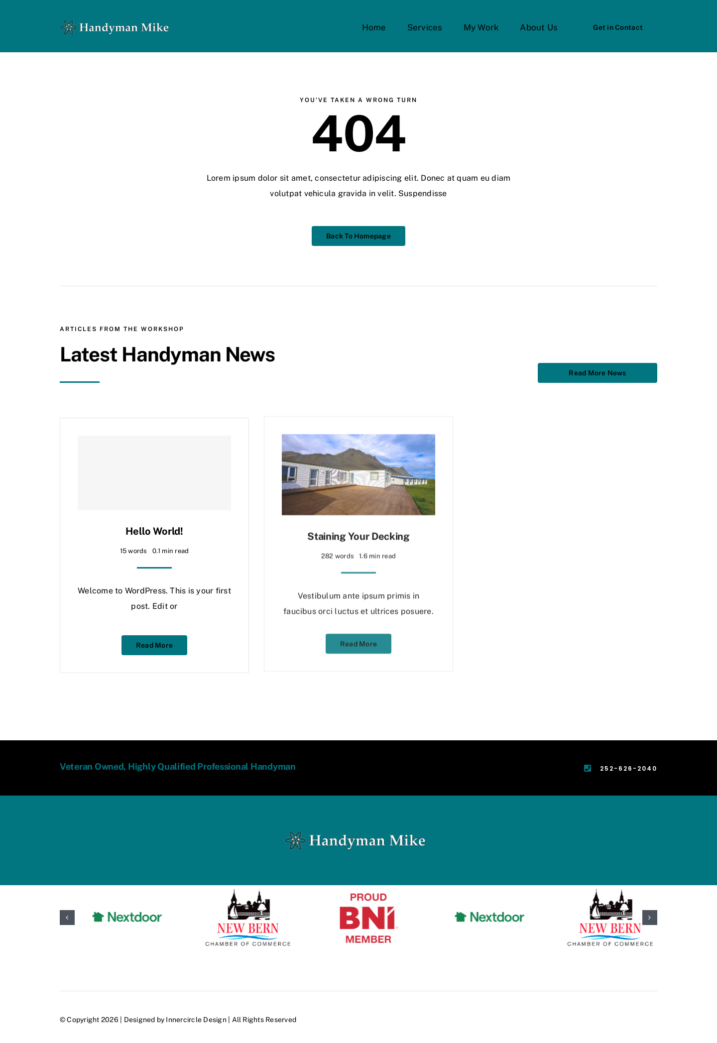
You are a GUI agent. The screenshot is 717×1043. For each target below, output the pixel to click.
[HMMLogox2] (117, 19)
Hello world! (154, 522)
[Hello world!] (154, 464)
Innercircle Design (196, 1020)
